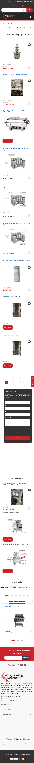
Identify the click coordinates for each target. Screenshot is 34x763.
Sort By (16, 28)
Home (2, 23)
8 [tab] (21, 640)
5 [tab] (17, 640)
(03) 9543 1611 (7, 2)
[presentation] (17, 430)
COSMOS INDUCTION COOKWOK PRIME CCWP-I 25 (16, 186)
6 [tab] (18, 640)
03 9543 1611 (9, 704)
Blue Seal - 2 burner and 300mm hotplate (15, 74)
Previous (31, 602)
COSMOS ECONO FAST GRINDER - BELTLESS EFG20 (15, 545)
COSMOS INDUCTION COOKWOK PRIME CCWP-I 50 (16, 224)
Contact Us (32, 381)
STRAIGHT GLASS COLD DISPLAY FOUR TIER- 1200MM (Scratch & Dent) (15, 484)
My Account (16, 5)
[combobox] (10, 10)
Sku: (4, 64)
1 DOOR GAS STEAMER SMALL (11, 335)
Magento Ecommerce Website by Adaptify (14, 744)
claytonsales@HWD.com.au (25, 2)
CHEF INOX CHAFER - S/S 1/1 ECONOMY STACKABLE (14, 111)
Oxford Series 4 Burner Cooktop (12, 606)
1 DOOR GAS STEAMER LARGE (11, 297)
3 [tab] (14, 640)
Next (32, 602)
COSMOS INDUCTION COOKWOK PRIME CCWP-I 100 (16, 149)
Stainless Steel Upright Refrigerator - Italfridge (16, 260)
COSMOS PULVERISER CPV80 (11, 513)
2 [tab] (12, 640)
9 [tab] (22, 640)
